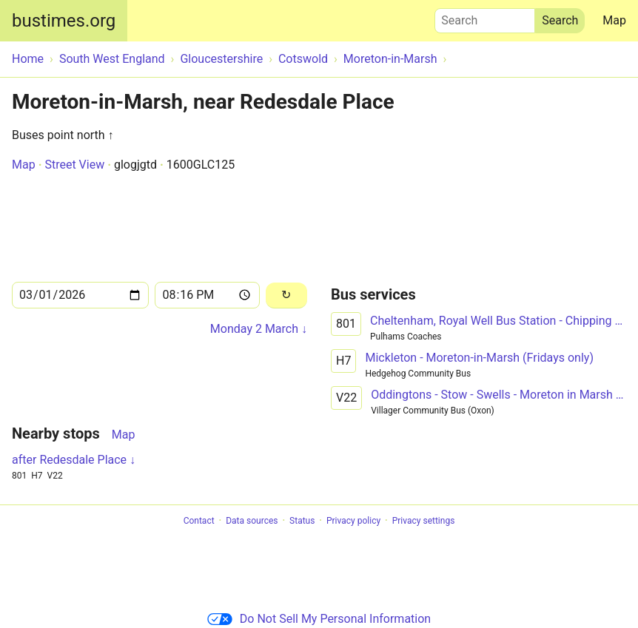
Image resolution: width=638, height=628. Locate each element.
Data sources (252, 521)
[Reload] (286, 295)
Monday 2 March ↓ (258, 329)
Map (614, 20)
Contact (199, 521)
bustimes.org (63, 20)
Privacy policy (353, 521)
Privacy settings (423, 521)
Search (484, 17)
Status (302, 521)
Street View (74, 165)
